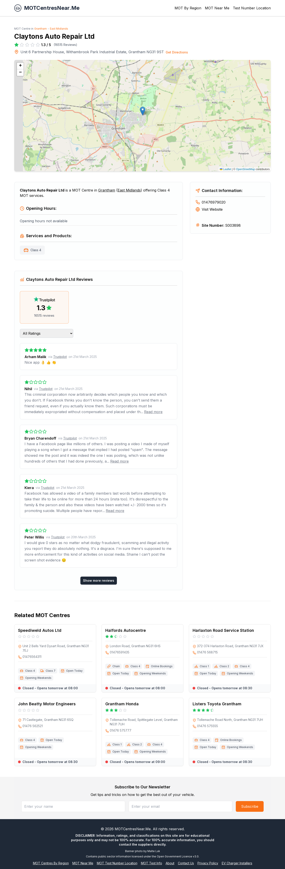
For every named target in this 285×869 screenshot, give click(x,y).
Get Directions (177, 52)
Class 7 (50, 670)
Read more (153, 412)
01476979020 (210, 202)
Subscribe (249, 806)
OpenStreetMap (245, 169)
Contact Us (186, 863)
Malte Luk (153, 851)
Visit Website (209, 209)
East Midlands (59, 28)
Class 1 (204, 666)
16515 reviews (44, 315)
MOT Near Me (217, 8)
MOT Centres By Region (51, 863)
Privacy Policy (207, 863)
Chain (116, 666)
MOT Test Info (151, 863)
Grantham (40, 28)
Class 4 (36, 250)
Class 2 (224, 666)
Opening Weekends (38, 677)
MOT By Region (188, 8)
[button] (142, 111)
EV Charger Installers (237, 863)
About (170, 863)
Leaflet (225, 169)
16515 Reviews (65, 45)
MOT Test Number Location (117, 863)
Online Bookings (162, 666)
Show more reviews (98, 580)
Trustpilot (60, 357)
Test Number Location (252, 8)
